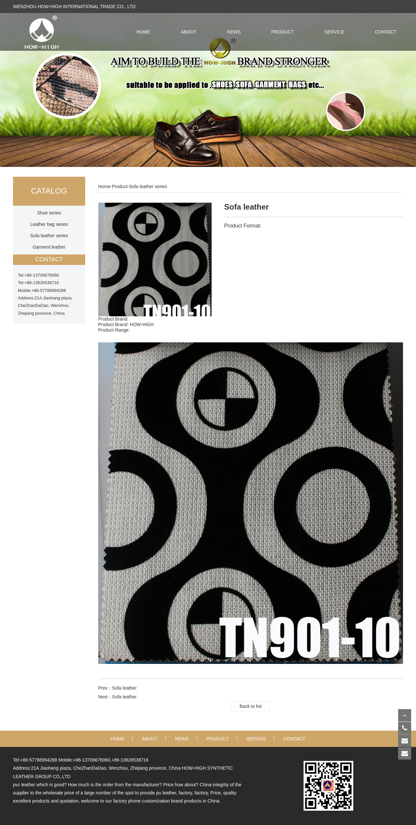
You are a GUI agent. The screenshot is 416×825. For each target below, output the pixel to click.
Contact (385, 31)
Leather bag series (49, 224)
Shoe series (49, 212)
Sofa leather (124, 688)
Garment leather (48, 247)
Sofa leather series (49, 235)
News (234, 31)
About (188, 31)
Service (334, 31)
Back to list (251, 706)
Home (104, 186)
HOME (143, 31)
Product (282, 31)
